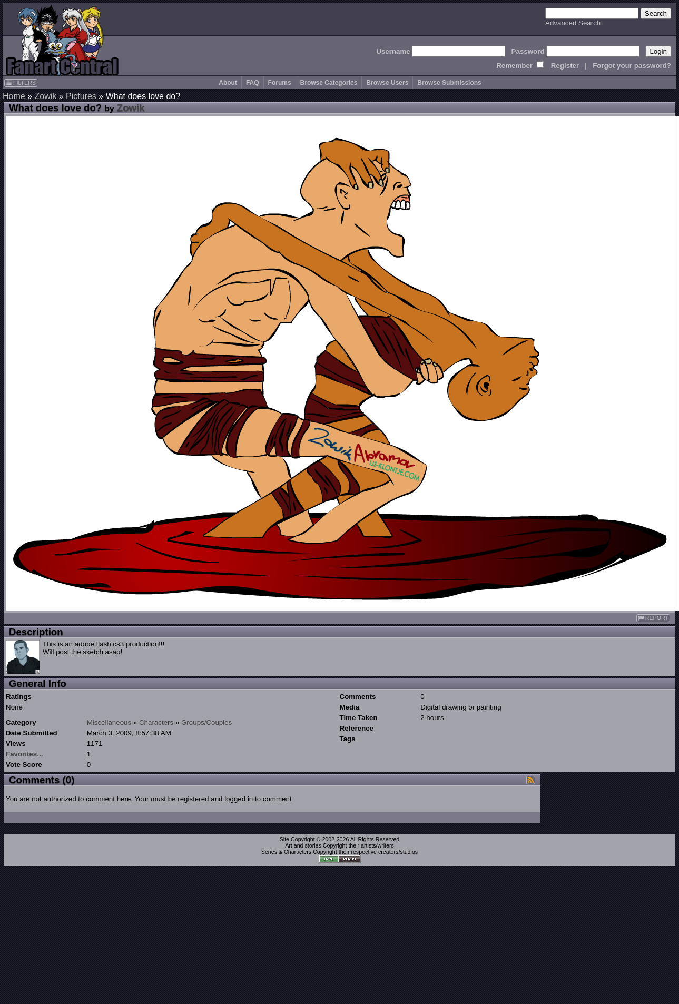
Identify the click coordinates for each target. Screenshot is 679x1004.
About (228, 82)
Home (14, 96)
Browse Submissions (449, 82)
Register (565, 66)
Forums (279, 82)
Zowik (45, 96)
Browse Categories (329, 82)
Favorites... (24, 754)
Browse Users (387, 82)
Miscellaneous (109, 722)
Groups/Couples (206, 722)
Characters (156, 722)
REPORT (653, 618)
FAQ (252, 82)
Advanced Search (573, 23)
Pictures (81, 96)
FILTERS (21, 83)
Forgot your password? (632, 66)
